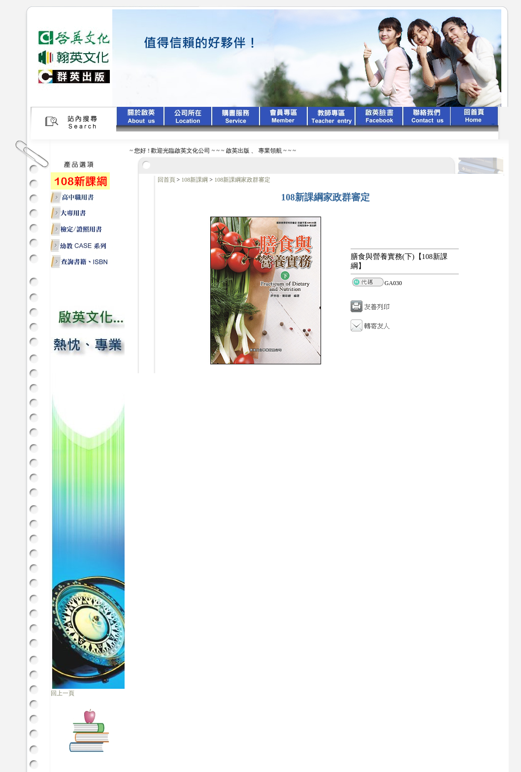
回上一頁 (62, 693)
